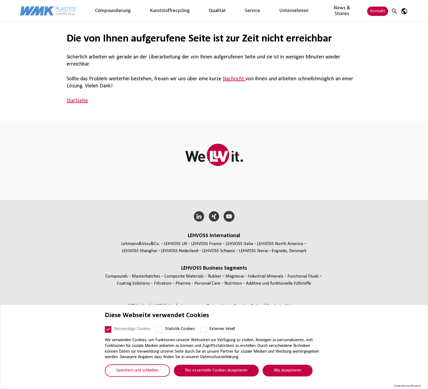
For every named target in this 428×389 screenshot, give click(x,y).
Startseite (77, 101)
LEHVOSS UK (175, 243)
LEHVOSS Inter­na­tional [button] (214, 235)
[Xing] (214, 216)
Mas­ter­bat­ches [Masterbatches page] (146, 276)
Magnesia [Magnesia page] (235, 276)
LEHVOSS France (206, 243)
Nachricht (234, 79)
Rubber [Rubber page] (215, 276)
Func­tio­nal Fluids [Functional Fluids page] (303, 276)
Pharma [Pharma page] (183, 283)
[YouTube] (228, 216)
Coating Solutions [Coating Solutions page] (134, 283)
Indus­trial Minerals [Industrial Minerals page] (266, 276)
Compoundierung (104, 10)
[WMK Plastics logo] (48, 11)
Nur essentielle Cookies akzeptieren (216, 370)
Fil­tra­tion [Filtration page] (163, 283)
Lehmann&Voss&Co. (140, 243)
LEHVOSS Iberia (253, 251)
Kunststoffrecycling (145, 10)
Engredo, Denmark (289, 251)
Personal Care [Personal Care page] (207, 283)
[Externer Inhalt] (203, 329)
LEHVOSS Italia (239, 243)
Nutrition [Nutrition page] (233, 283)
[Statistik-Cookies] (159, 329)
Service (196, 10)
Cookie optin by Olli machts (407, 386)
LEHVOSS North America (280, 243)
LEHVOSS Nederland (179, 251)
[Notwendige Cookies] (108, 329)
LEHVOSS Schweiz (218, 251)
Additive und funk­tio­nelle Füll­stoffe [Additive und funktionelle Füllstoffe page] (278, 283)
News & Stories (256, 10)
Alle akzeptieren (287, 370)
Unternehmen (222, 10)
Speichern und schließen (137, 370)
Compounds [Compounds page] (117, 276)
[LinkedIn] (199, 216)
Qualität (176, 10)
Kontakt (377, 10)
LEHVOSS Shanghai (139, 251)
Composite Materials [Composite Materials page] (184, 276)
